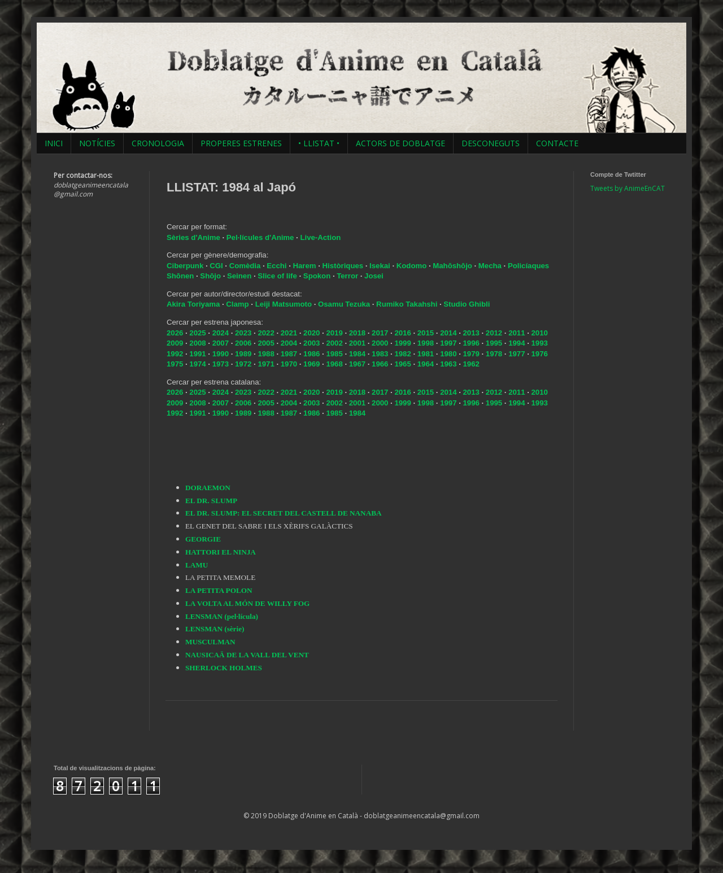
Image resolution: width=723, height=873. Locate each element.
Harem (306, 265)
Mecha (491, 265)
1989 (243, 354)
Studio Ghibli (466, 304)
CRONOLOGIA (158, 143)
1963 (448, 364)
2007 (220, 343)
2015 (425, 333)
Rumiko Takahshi (406, 304)
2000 (380, 343)
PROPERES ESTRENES (241, 143)
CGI (217, 265)
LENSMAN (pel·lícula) (221, 616)
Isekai (380, 265)
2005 (266, 343)
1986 (311, 354)
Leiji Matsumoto (283, 304)
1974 (197, 364)
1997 (448, 343)
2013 (471, 333)
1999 (402, 343)
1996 (471, 343)
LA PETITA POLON (218, 590)
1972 (243, 364)
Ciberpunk (186, 265)
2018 (357, 333)
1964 (425, 364)
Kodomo (413, 265)
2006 (243, 343)
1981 (425, 354)
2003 (311, 343)
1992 (175, 354)
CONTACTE (557, 143)
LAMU (196, 565)
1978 (494, 354)
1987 (289, 354)
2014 (448, 333)
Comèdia (246, 265)
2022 (266, 333)
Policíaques (528, 265)
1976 (540, 354)
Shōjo (211, 276)
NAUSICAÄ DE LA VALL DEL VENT (247, 655)
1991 (197, 354)
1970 (289, 364)
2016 (402, 333)
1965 (402, 364)
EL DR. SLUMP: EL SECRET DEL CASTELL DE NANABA (283, 513)
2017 (380, 333)
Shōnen (181, 276)
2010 (540, 333)
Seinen (240, 276)
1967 (357, 364)
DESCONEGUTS (490, 143)
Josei (374, 276)
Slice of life (277, 276)
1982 (402, 354)
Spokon (318, 276)
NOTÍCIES (97, 143)
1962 (471, 364)
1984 (357, 354)
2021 (289, 333)
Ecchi (278, 265)
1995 (494, 343)
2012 (494, 333)
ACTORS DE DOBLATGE (400, 143)
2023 (243, 333)
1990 (220, 354)
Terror (348, 276)
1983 (380, 354)
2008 (197, 343)
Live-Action (320, 237)
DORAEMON (207, 487)
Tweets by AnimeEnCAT (627, 188)
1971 (266, 364)
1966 (380, 364)
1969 (311, 364)
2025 (197, 333)
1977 (516, 354)
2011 (516, 333)
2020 (311, 333)
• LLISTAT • (318, 143)
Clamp (237, 304)
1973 (220, 364)
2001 (357, 343)
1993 (540, 343)
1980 (448, 354)
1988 (266, 354)
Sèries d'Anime (193, 237)
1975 (175, 364)
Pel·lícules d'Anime (260, 237)
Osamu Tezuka (344, 304)
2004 (289, 343)
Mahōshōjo (452, 265)
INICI (54, 143)
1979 (471, 354)
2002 (334, 343)
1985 (334, 354)
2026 (175, 333)
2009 (175, 343)
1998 (425, 343)
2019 (334, 333)
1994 (516, 343)
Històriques (344, 265)
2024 (220, 333)
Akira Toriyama (193, 304)
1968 (334, 364)
